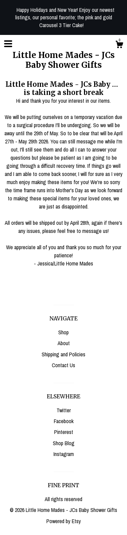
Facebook (63, 421)
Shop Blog (64, 443)
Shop (63, 332)
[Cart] (119, 45)
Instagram (64, 454)
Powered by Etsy (63, 521)
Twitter (64, 410)
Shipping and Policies (63, 354)
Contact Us (63, 365)
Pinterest (63, 432)
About (64, 343)
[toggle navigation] (8, 43)
